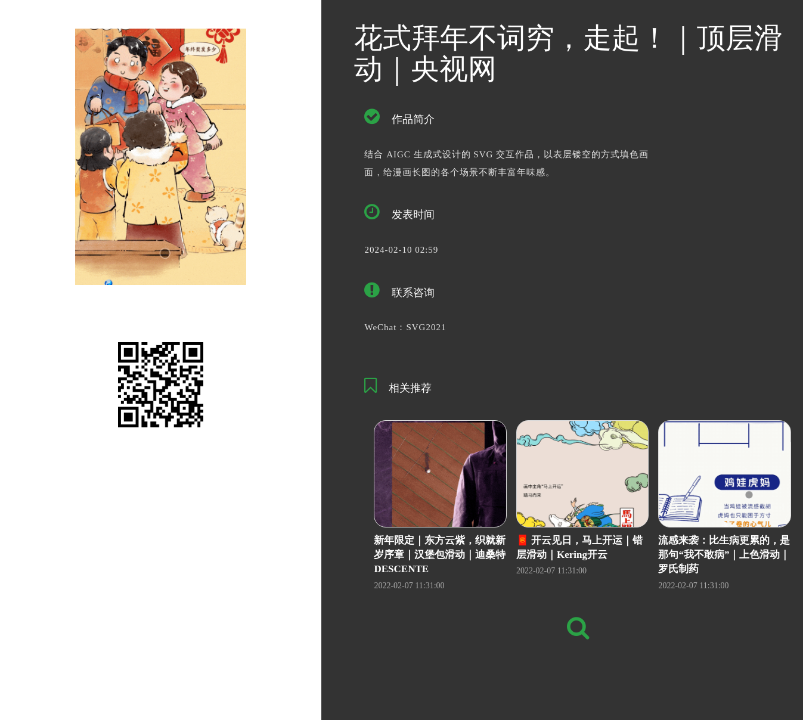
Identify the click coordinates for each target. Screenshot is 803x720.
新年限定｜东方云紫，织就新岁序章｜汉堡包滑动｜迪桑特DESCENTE (440, 555)
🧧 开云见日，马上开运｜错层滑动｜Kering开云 (579, 547)
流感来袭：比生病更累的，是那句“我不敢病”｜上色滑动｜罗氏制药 (724, 555)
